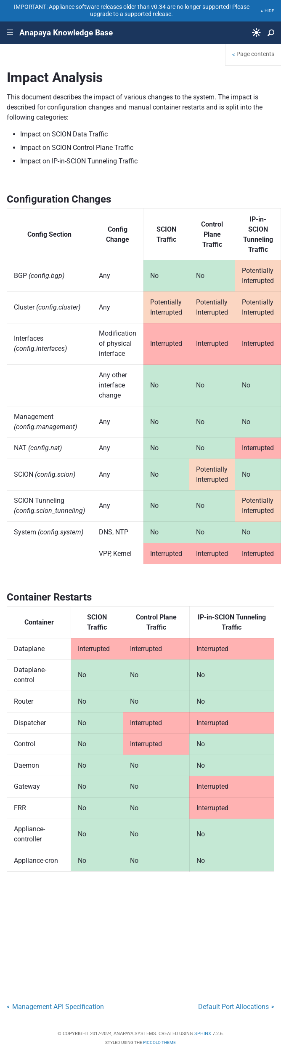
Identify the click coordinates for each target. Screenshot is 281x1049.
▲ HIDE (267, 10)
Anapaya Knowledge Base (66, 32)
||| (10, 32)
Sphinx (202, 1033)
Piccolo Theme (159, 1042)
